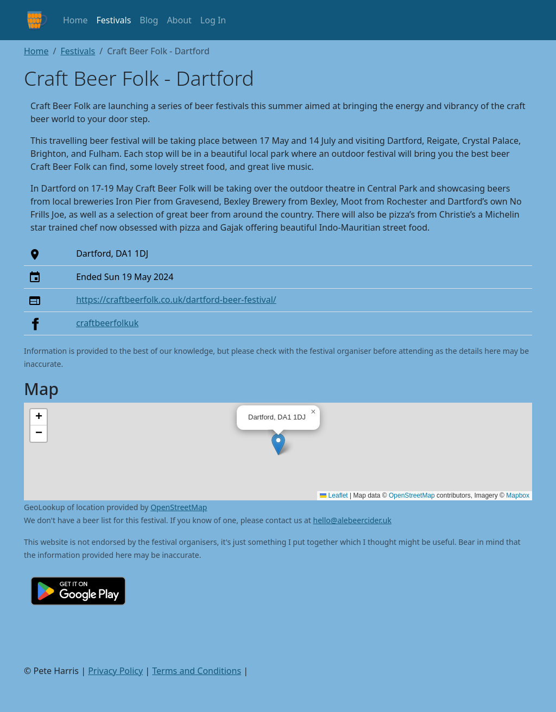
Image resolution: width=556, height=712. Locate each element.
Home (75, 20)
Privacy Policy (115, 671)
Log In (213, 20)
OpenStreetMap (412, 495)
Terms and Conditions (196, 671)
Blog (149, 20)
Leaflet (334, 495)
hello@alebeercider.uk (352, 520)
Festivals (114, 20)
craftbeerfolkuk (107, 323)
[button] (278, 444)
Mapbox (517, 495)
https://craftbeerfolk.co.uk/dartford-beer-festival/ (176, 300)
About (179, 20)
